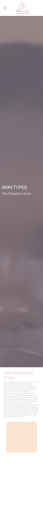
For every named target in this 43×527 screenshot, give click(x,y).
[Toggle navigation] (5, 8)
